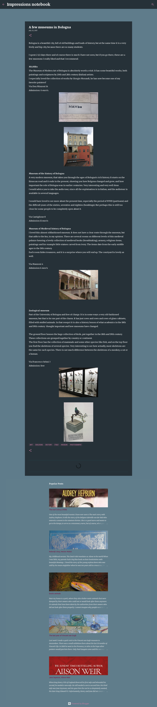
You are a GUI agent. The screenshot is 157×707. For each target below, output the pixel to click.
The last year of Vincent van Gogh (62, 635)
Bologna (39, 445)
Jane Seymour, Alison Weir (59, 677)
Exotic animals (55, 594)
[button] (30, 35)
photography (75, 445)
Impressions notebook (28, 4)
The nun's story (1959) (58, 510)
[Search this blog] (142, 4)
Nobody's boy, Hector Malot (60, 552)
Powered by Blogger (78, 703)
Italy (56, 445)
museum (64, 445)
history (49, 445)
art (31, 445)
